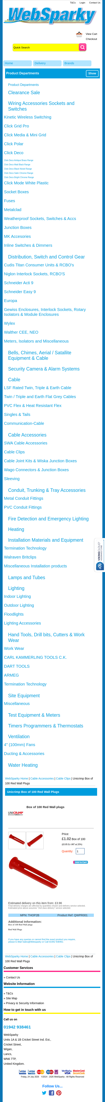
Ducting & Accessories (24, 753)
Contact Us (94, 2)
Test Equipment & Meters (34, 715)
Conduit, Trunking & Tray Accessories (47, 490)
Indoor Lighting (17, 596)
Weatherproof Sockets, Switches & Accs (40, 218)
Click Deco (14, 153)
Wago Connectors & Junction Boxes (36, 470)
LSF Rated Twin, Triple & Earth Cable (37, 387)
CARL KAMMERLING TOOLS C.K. (35, 657)
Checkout (91, 39)
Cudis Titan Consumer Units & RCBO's (39, 265)
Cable (14, 379)
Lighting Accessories (22, 623)
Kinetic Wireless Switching (27, 117)
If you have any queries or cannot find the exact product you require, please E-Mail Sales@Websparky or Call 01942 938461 (42, 940)
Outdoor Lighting (19, 605)
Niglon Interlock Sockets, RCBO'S (34, 274)
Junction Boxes (18, 227)
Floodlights (14, 614)
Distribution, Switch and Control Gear (46, 256)
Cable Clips (14, 452)
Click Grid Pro (16, 126)
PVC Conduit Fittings (23, 507)
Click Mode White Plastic (26, 183)
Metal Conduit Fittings (23, 498)
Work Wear (14, 648)
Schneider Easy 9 (20, 291)
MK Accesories (17, 236)
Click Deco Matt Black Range (17, 164)
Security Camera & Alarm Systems (44, 369)
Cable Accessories (27, 435)
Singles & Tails (17, 414)
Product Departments (23, 84)
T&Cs (73, 2)
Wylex (9, 323)
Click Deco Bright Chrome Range (19, 177)
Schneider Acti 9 (18, 283)
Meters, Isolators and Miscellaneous (36, 341)
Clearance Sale (24, 92)
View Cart (91, 33)
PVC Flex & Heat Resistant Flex (32, 405)
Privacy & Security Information (25, 1003)
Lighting (16, 588)
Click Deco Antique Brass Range (18, 160)
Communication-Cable (24, 423)
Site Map (11, 998)
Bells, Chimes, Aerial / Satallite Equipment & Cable (39, 355)
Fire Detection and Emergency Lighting (48, 518)
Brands (69, 63)
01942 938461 (17, 1027)
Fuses (9, 201)
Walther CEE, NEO (21, 332)
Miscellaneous (17, 703)
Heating (16, 529)
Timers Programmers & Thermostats (45, 725)
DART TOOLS (17, 666)
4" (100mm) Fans (19, 744)
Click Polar (14, 144)
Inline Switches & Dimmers (28, 245)
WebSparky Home (16, 778)
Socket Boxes (16, 192)
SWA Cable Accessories (25, 443)
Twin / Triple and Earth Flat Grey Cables (40, 396)
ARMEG (11, 675)
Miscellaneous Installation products (35, 566)
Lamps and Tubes (26, 577)
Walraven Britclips (20, 557)
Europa (10, 300)
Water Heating (23, 765)
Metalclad (12, 209)
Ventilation (19, 736)
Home (9, 63)
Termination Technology (25, 548)
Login (82, 2)
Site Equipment (24, 695)
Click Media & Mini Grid (25, 135)
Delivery (40, 63)
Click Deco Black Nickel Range (18, 169)
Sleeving (12, 478)
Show (92, 73)
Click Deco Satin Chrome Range (18, 173)
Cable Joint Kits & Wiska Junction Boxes (40, 461)
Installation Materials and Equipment (45, 540)
